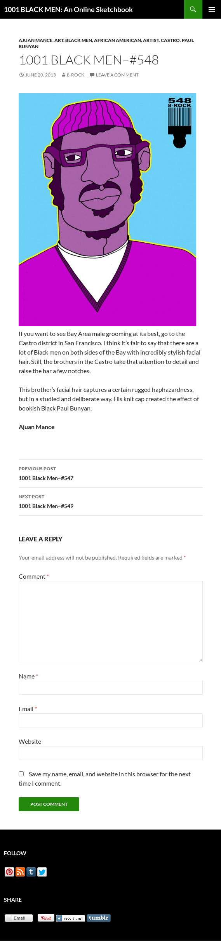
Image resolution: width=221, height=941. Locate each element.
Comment (34, 576)
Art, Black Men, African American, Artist (106, 40)
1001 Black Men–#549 (111, 500)
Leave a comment (117, 75)
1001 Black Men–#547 (111, 472)
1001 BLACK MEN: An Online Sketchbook (68, 9)
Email (28, 708)
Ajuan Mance (35, 40)
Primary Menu (211, 9)
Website (30, 741)
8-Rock (75, 75)
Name (28, 676)
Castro (170, 40)
